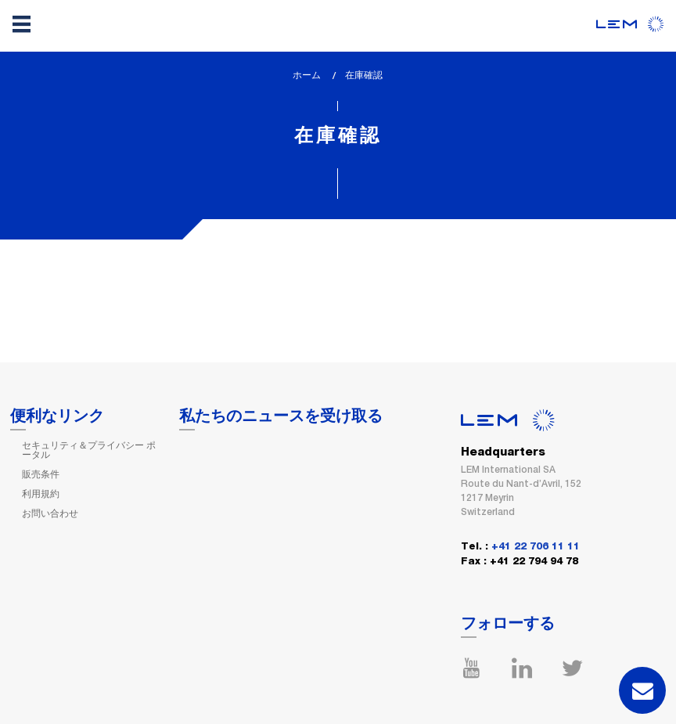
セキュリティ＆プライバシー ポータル (89, 450)
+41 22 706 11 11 (535, 547)
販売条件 (40, 474)
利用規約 (40, 494)
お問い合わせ (50, 513)
